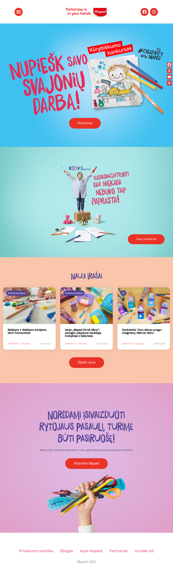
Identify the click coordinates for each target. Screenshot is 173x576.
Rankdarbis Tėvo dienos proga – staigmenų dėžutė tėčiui (142, 332)
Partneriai (119, 551)
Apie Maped (91, 551)
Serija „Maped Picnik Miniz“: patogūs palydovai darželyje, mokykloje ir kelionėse (83, 333)
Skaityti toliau (19, 344)
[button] (18, 12)
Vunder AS (145, 551)
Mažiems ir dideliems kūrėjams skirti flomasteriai (27, 332)
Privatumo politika (35, 551)
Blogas (66, 551)
